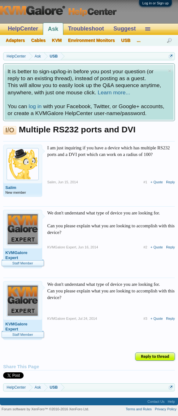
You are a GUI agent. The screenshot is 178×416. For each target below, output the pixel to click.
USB (125, 40)
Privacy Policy (165, 409)
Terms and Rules (139, 409)
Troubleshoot (86, 28)
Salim (10, 187)
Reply (170, 182)
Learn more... (114, 92)
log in (35, 106)
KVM (57, 40)
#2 (145, 247)
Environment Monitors (91, 40)
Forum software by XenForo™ (45, 409)
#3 (145, 318)
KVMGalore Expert (16, 255)
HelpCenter (23, 28)
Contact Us (155, 401)
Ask (53, 29)
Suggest (124, 28)
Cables (38, 40)
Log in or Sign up (155, 3)
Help (171, 401)
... (139, 40)
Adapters (15, 40)
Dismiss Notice (169, 71)
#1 (145, 182)
